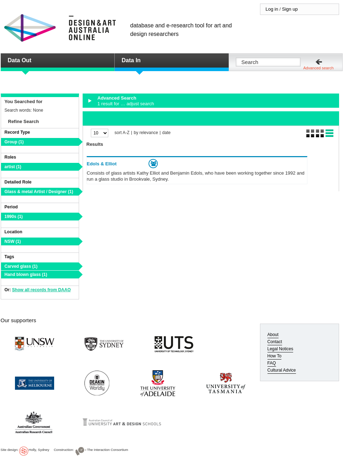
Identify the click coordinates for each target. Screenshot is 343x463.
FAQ (271, 363)
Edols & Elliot (102, 163)
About (273, 334)
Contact (274, 341)
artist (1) (13, 166)
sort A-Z (122, 133)
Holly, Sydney (38, 450)
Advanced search (318, 68)
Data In (131, 60)
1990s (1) (14, 216)
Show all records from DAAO (41, 289)
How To (274, 355)
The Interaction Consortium (107, 450)
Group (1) (14, 141)
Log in (272, 9)
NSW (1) (13, 241)
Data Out (20, 60)
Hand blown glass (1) (26, 274)
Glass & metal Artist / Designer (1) (39, 191)
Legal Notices (280, 348)
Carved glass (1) (21, 266)
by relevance (146, 133)
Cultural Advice (281, 370)
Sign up (290, 9)
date (166, 133)
